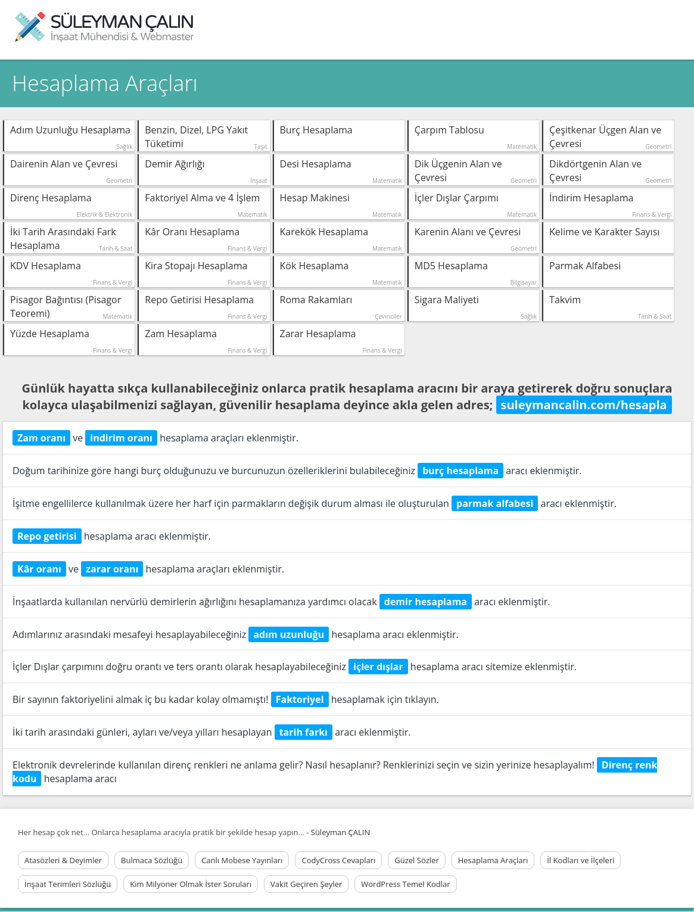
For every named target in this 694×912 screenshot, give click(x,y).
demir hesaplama (425, 601)
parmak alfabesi (494, 503)
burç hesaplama (460, 470)
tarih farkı (303, 732)
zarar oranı (112, 568)
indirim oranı (121, 437)
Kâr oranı (39, 568)
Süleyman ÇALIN (340, 832)
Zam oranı (41, 437)
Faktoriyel (300, 699)
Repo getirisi (47, 536)
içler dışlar (378, 666)
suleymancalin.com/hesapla (584, 405)
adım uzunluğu (288, 634)
